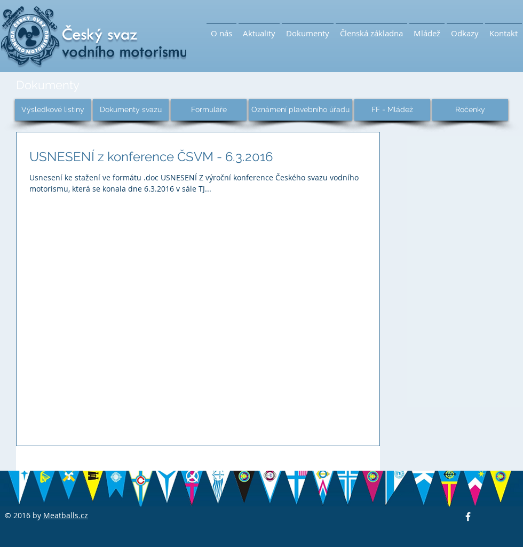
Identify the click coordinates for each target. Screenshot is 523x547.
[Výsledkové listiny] (53, 110)
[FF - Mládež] (392, 110)
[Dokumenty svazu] (131, 110)
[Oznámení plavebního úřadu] (300, 110)
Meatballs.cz (65, 515)
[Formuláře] (209, 110)
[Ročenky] (470, 110)
